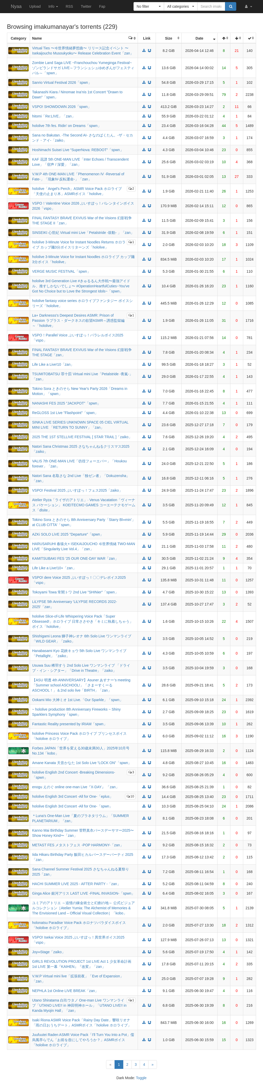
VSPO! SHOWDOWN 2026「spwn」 (61, 107)
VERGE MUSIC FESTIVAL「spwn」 (61, 271)
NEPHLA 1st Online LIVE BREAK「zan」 (65, 991)
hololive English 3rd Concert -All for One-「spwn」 (72, 806)
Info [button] (53, 6)
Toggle (141, 1078)
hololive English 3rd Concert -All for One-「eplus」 (72, 796)
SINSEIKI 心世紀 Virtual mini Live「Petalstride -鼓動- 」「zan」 (83, 233)
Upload (35, 6)
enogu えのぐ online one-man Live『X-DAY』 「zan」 (75, 787)
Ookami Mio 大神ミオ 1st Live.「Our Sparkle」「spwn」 (77, 700)
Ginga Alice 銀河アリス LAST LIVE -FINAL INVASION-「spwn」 (83, 893)
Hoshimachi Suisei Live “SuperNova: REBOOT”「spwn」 (78, 150)
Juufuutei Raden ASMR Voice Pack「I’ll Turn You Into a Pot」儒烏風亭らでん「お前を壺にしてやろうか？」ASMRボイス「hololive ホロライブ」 (83, 1040)
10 (130, 796)
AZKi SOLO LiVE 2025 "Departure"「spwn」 (68, 534)
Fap (102, 6)
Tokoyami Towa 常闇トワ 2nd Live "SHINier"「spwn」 (75, 592)
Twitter (86, 6)
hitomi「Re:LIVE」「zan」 (53, 116)
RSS (69, 6)
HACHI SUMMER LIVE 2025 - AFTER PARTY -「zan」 (76, 884)
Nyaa (16, 6)
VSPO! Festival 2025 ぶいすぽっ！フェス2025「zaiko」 (77, 490)
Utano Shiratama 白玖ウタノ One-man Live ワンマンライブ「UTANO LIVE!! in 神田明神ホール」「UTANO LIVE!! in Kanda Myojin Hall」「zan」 (79, 1005)
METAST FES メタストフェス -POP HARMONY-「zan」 (78, 845)
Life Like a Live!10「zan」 (53, 364)
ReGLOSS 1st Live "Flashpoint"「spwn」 (65, 413)
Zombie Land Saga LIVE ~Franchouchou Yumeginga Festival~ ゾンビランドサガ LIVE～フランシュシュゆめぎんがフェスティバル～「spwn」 (83, 68)
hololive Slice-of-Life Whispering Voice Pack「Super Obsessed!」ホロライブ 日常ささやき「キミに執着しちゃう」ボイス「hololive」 (82, 621)
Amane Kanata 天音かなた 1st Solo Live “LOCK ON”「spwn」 (82, 763)
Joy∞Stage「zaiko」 (48, 952)
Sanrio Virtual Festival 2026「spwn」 (62, 82)
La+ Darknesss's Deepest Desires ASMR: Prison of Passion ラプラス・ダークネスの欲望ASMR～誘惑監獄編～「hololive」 (78, 320)
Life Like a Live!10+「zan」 (54, 568)
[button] (248, 6)
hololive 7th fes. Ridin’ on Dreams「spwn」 (66, 126)
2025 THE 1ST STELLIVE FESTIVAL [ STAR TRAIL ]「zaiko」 (82, 437)
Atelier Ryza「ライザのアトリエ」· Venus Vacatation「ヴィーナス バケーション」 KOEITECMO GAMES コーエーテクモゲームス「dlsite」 (83, 505)
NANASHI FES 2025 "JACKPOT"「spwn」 (66, 403)
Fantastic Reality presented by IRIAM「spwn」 (69, 724)
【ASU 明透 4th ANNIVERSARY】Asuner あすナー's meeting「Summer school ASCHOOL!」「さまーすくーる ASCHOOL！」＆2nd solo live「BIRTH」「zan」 (81, 685)
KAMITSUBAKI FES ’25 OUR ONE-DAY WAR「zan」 (75, 558)
